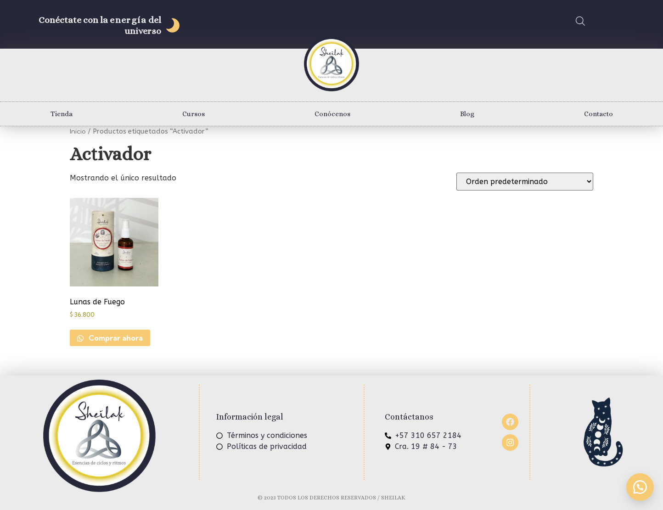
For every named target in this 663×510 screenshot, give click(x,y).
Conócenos (332, 114)
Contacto (598, 114)
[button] (640, 487)
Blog (467, 114)
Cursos (193, 114)
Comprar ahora (115, 337)
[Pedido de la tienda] (524, 182)
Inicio (78, 131)
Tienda (62, 114)
